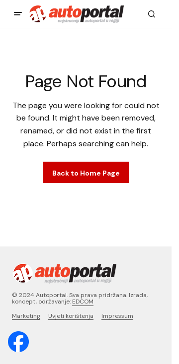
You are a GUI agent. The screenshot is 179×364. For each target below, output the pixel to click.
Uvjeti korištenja (70, 316)
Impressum (117, 316)
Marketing (26, 316)
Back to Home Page (86, 173)
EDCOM (82, 301)
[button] (18, 14)
